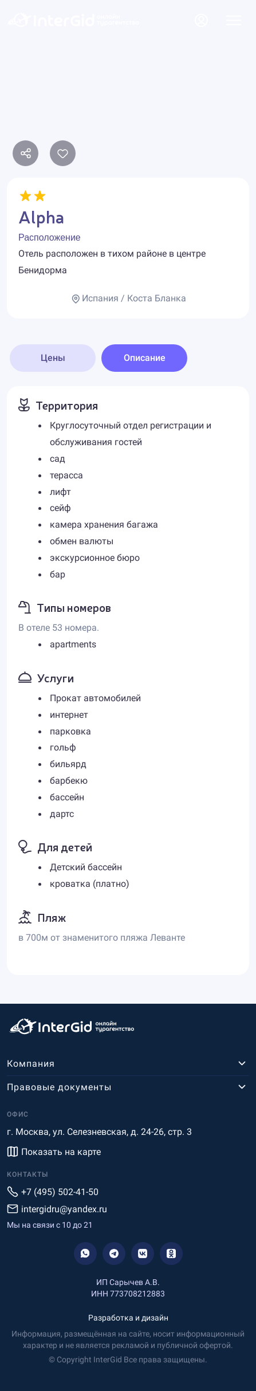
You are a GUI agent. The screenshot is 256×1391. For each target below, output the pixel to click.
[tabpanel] (128, 680)
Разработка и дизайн (128, 1317)
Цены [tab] (53, 357)
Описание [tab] (145, 357)
